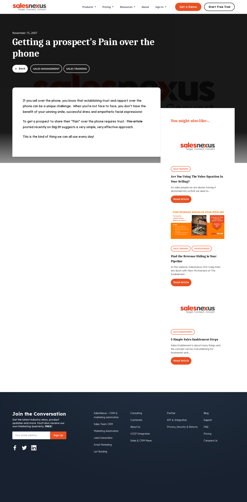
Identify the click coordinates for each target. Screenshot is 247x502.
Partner (171, 413)
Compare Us (210, 440)
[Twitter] (24, 447)
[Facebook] (14, 447)
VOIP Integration (140, 433)
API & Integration (177, 420)
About (145, 7)
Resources (127, 7)
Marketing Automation (106, 431)
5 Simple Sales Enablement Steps (194, 339)
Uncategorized (201, 248)
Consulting (136, 413)
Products (89, 7)
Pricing (108, 7)
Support (208, 420)
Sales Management (46, 68)
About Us (135, 426)
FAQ (206, 426)
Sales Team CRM (103, 424)
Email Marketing (103, 444)
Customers (136, 420)
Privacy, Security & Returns (182, 426)
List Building (100, 451)
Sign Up (58, 435)
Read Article (181, 199)
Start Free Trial (219, 7)
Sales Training (76, 68)
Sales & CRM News (141, 440)
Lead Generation (103, 437)
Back (20, 68)
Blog (206, 413)
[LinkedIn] (33, 447)
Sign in (160, 7)
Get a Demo (188, 7)
